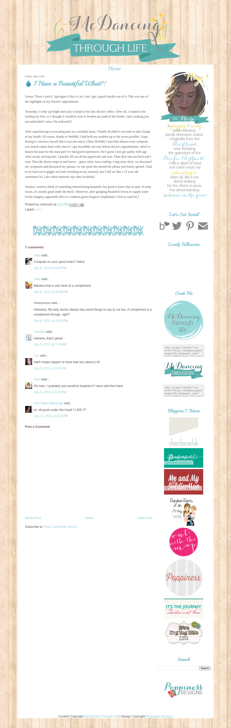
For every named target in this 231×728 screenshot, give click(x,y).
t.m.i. (39, 209)
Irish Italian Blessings (48, 403)
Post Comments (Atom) (60, 526)
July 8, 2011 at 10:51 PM (51, 320)
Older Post (144, 518)
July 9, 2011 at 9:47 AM (50, 368)
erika (37, 255)
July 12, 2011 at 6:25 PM (51, 416)
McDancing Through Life (101, 716)
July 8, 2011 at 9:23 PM (50, 268)
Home (114, 68)
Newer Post (33, 518)
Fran (37, 379)
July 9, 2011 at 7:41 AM (50, 344)
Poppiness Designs (159, 716)
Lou (36, 355)
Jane (37, 279)
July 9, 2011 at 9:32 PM (50, 392)
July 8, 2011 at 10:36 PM (51, 292)
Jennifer (39, 331)
